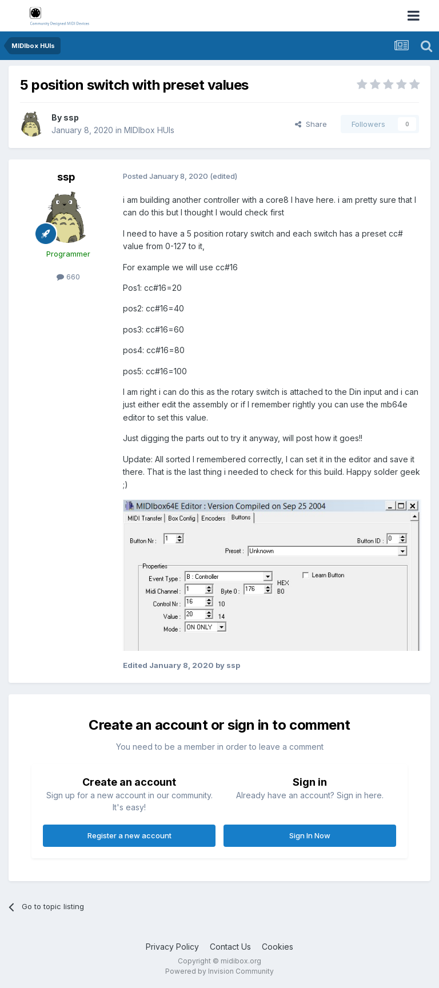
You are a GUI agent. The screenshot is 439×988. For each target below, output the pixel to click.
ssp (71, 117)
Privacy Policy (172, 946)
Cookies (277, 946)
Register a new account (129, 835)
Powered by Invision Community (219, 971)
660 (68, 276)
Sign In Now (309, 835)
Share (311, 124)
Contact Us (230, 946)
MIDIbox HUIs (149, 130)
